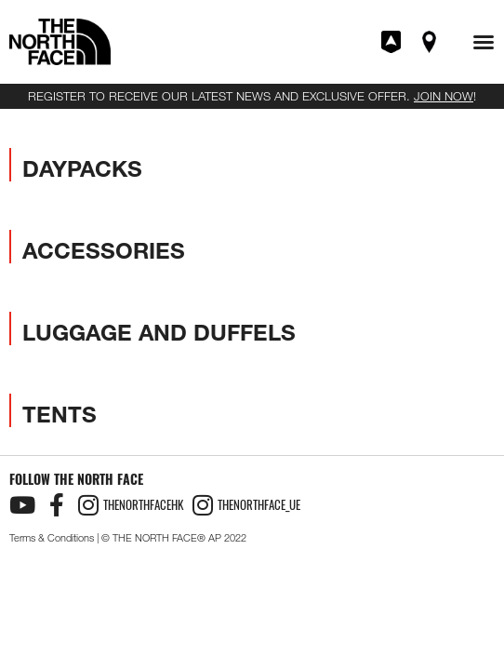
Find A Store (430, 42)
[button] (483, 42)
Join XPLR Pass (392, 42)
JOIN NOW (443, 95)
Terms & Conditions (51, 537)
